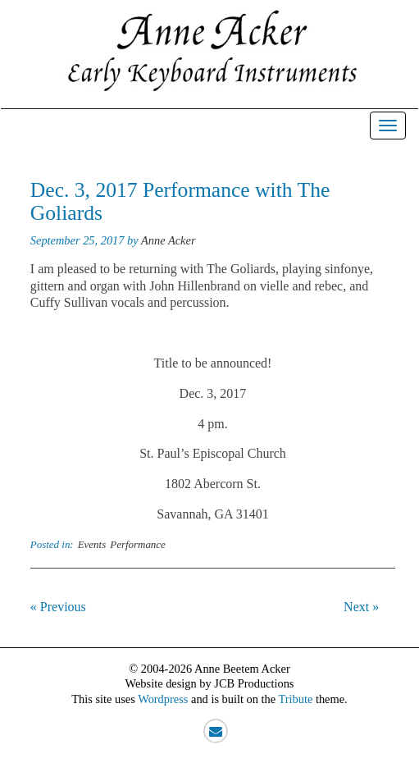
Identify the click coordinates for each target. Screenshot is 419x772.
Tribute (295, 699)
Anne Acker (168, 240)
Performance (138, 544)
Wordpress (163, 699)
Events (92, 544)
